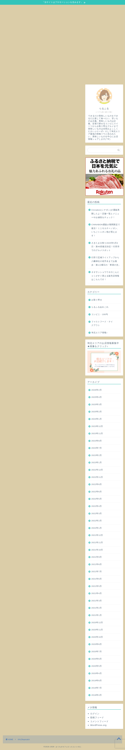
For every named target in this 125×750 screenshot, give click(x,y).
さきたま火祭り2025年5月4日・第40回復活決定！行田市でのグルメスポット (105, 246)
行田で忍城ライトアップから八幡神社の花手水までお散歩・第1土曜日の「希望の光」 (106, 261)
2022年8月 (96, 484)
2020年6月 (96, 659)
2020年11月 (97, 630)
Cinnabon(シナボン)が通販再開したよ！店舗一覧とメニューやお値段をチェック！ (105, 213)
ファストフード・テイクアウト (102, 324)
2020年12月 (97, 622)
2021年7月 (96, 571)
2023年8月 (96, 441)
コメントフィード (99, 721)
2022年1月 (96, 528)
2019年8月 (96, 680)
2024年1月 (96, 419)
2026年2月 (96, 390)
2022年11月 (97, 477)
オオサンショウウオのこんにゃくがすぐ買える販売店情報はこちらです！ (105, 276)
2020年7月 (96, 651)
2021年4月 (96, 593)
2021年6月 (96, 579)
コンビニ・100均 (99, 314)
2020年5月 (96, 666)
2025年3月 (96, 404)
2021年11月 (97, 542)
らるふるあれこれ (100, 307)
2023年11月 (97, 433)
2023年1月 (96, 462)
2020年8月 (96, 644)
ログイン (94, 713)
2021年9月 (96, 557)
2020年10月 (97, 637)
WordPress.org (98, 725)
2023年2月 (96, 455)
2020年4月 (96, 673)
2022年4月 (96, 506)
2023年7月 (96, 448)
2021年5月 (96, 586)
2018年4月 (96, 695)
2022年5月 (96, 499)
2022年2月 (96, 521)
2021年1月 (96, 615)
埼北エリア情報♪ (99, 333)
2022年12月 (97, 470)
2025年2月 (96, 412)
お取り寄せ (96, 300)
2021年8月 (96, 564)
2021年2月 (96, 608)
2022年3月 (96, 513)
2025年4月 (96, 397)
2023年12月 (97, 426)
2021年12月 (97, 535)
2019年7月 (96, 688)
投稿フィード (97, 717)
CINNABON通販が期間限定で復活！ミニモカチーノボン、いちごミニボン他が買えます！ (105, 230)
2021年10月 (97, 550)
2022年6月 (96, 492)
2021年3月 (96, 601)
